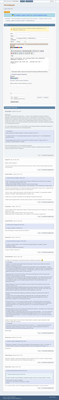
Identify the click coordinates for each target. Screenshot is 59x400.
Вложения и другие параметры (19, 74)
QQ (38, 155)
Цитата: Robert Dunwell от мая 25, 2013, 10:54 (17, 370)
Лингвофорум (9, 5)
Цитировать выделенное (47, 155)
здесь (31, 15)
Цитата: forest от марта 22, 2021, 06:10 (15, 224)
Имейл (12, 36)
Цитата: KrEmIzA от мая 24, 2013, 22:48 (16, 374)
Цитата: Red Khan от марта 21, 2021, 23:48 (16, 241)
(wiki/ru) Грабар (8, 330)
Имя (11, 33)
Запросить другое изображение (22, 80)
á (10, 48)
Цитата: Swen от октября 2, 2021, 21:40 (16, 177)
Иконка (12, 41)
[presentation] (21, 89)
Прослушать (12, 80)
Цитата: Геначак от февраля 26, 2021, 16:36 (16, 341)
